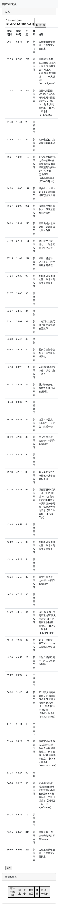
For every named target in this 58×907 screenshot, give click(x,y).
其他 (37, 892)
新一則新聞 (12, 892)
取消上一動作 (44, 892)
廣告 (24, 892)
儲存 (8, 868)
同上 (19, 892)
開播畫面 (31, 892)
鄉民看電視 (9, 4)
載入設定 (40, 25)
